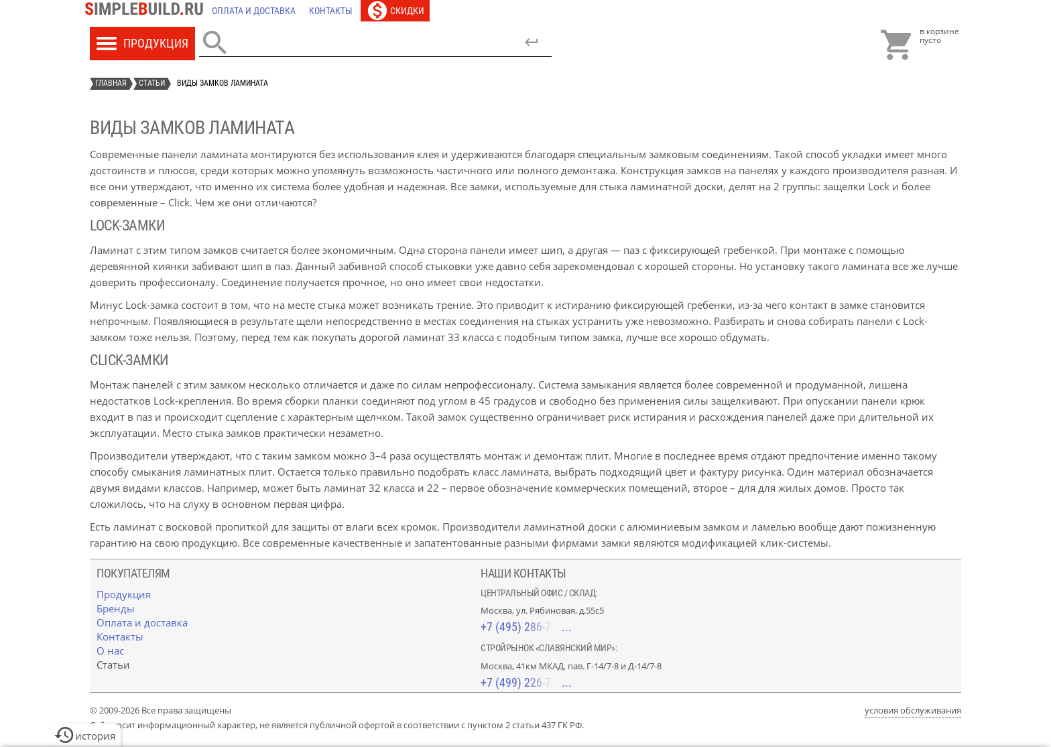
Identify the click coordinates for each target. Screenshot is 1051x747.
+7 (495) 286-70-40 (526, 627)
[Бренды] (116, 608)
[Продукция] (124, 594)
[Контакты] (331, 10)
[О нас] (110, 650)
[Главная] (147, 10)
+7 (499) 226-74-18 (526, 682)
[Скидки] (395, 10)
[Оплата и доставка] (253, 10)
